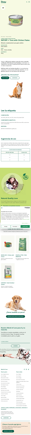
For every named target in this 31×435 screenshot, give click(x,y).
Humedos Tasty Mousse (20, 387)
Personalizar (15, 226)
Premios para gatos (19, 402)
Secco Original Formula (5, 374)
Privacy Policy (3, 351)
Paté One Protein (4, 388)
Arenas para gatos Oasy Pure (21, 403)
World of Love (4, 369)
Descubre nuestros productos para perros (15, 316)
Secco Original (18, 374)
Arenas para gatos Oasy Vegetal (21, 405)
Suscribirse (15, 345)
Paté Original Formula (4, 384)
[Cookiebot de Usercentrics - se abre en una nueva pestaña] (25, 208)
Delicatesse (18, 391)
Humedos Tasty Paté (4, 393)
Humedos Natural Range (5, 399)
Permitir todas (25, 226)
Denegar (5, 226)
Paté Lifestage (3, 386)
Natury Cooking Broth (19, 396)
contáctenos (6, 417)
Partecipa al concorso (8, 431)
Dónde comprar (5, 77)
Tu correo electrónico (4, 341)
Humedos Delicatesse (19, 393)
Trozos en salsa (18, 384)
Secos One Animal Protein (5, 379)
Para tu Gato (19, 372)
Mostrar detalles (25, 223)
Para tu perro (4, 372)
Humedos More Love (19, 400)
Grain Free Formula (4, 381)
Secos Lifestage (18, 377)
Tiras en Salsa (3, 395)
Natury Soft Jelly (3, 397)
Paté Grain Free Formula (5, 390)
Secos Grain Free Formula (5, 383)
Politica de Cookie (25, 219)
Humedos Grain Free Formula (6, 392)
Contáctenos (14, 77)
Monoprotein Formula (4, 377)
